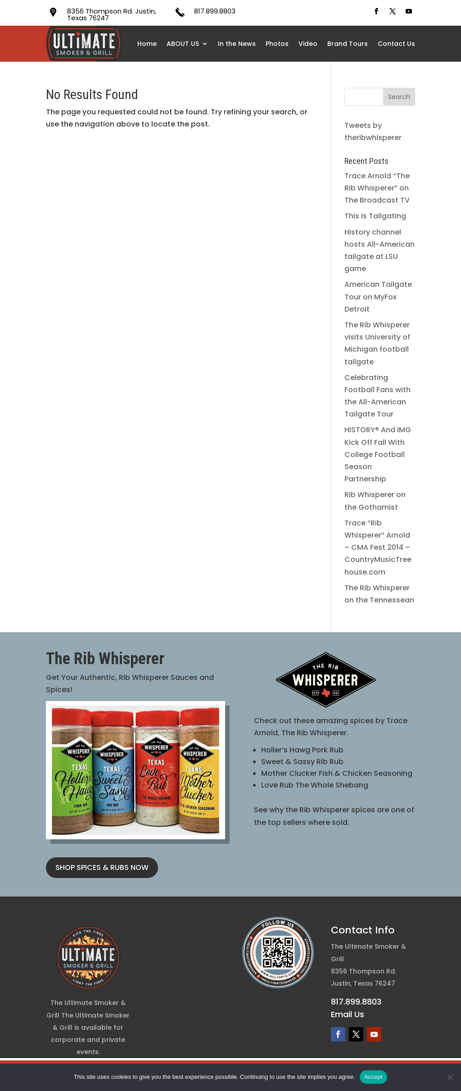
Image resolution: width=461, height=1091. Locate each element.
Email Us (347, 1014)
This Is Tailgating (375, 216)
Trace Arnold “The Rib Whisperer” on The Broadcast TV (377, 188)
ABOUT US (183, 43)
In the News (237, 43)
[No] (449, 1077)
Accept (373, 1076)
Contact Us (396, 43)
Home (147, 43)
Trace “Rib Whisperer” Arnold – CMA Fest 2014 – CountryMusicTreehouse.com (377, 547)
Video (307, 43)
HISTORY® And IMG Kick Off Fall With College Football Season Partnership (377, 454)
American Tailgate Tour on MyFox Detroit (378, 296)
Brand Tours (347, 43)
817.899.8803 (214, 11)
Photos (277, 43)
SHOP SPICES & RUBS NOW (102, 867)
